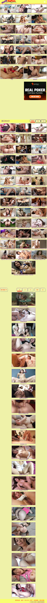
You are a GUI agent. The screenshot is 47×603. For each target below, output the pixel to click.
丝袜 (8, 60)
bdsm (8, 40)
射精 (23, 30)
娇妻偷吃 (35, 73)
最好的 (32, 121)
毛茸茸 (8, 19)
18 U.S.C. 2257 (28, 600)
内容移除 (36, 600)
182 (37, 289)
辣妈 (8, 9)
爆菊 (23, 50)
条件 (22, 600)
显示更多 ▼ (4, 289)
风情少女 (39, 40)
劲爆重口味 (8, 30)
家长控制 (42, 600)
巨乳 (23, 9)
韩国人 (39, 50)
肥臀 (23, 40)
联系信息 (17, 600)
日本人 (39, 9)
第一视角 (23, 19)
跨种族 (39, 19)
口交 (39, 30)
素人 (39, 60)
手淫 (11, 73)
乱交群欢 (8, 50)
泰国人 (23, 60)
